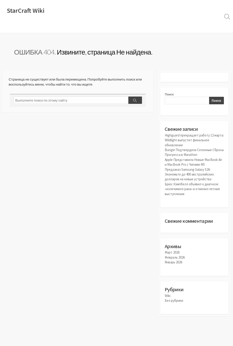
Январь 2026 (173, 262)
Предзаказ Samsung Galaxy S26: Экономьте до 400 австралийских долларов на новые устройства (189, 174)
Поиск (169, 95)
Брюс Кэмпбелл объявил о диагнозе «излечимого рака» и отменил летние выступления (192, 189)
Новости (23, 27)
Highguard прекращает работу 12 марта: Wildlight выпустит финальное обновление (194, 141)
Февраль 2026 (175, 258)
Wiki (8, 27)
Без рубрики (174, 301)
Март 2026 (172, 253)
